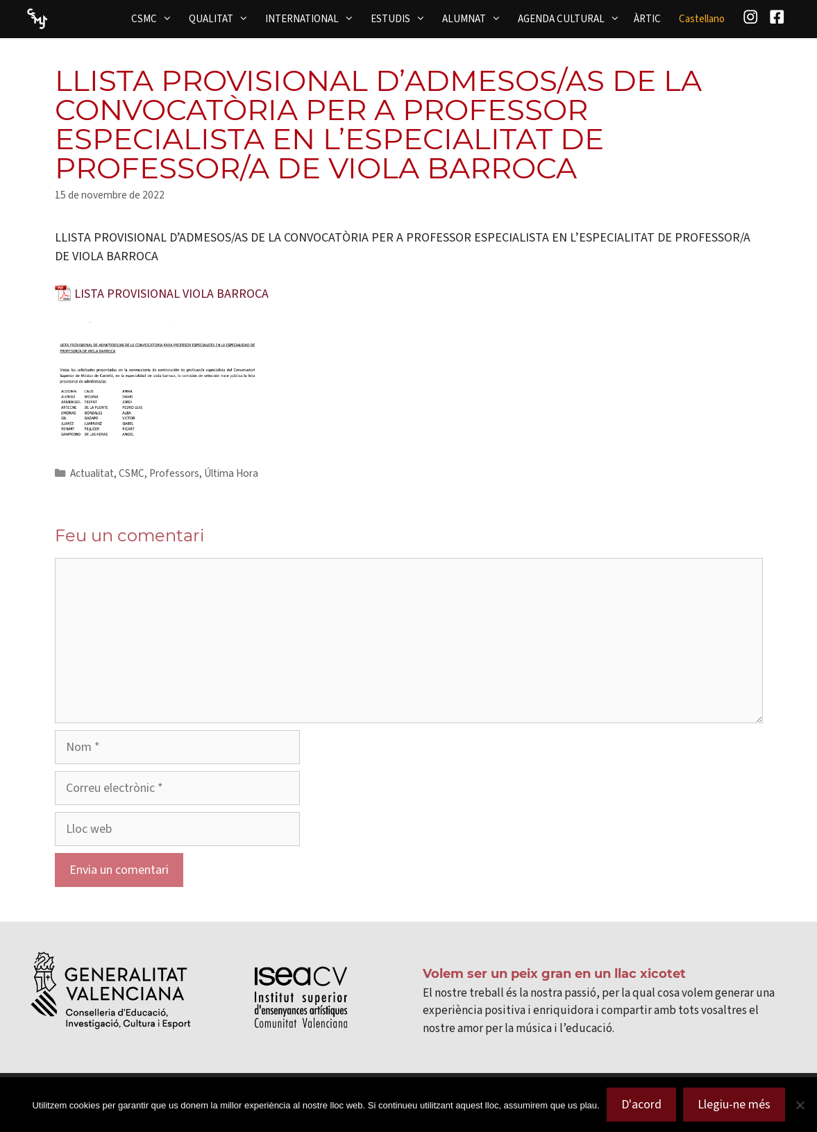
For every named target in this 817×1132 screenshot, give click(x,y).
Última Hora (231, 473)
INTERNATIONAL (313, 18)
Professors (174, 473)
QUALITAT (223, 18)
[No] (800, 1105)
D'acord (641, 1104)
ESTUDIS (402, 18)
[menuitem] (702, 19)
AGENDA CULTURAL (573, 18)
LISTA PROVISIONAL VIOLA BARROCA (171, 293)
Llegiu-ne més (734, 1104)
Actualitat (92, 473)
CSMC (155, 18)
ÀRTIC (647, 19)
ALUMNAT (475, 18)
